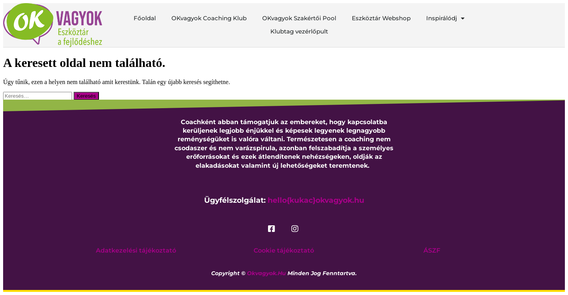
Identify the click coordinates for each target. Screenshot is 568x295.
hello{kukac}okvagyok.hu (316, 200)
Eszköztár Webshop (381, 18)
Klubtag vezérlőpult (299, 31)
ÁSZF (431, 250)
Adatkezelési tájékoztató (136, 250)
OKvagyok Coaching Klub (209, 18)
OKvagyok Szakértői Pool (299, 18)
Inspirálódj (445, 18)
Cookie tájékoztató (284, 250)
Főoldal (145, 18)
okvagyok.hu (266, 273)
